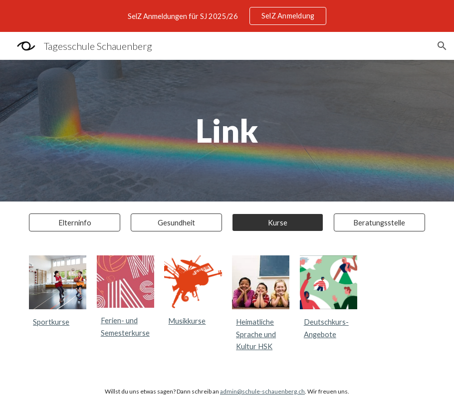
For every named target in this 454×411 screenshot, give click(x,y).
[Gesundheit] (176, 222)
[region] (227, 16)
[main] (227, 130)
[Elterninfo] (74, 222)
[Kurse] (277, 222)
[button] (442, 46)
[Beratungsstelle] (379, 222)
